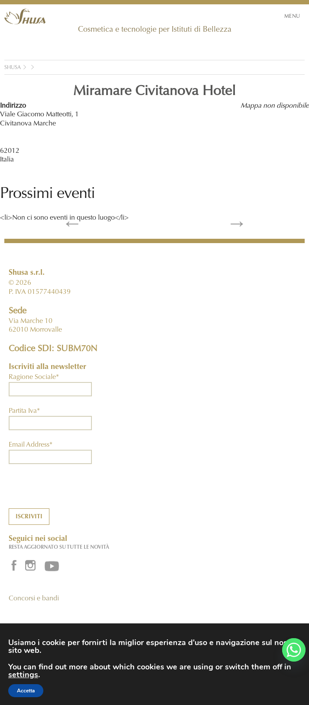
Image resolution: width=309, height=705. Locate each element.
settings (23, 675)
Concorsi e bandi (34, 598)
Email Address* (30, 444)
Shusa (12, 67)
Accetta (26, 690)
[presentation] (74, 491)
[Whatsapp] (294, 650)
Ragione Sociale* (34, 377)
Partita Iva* (24, 411)
